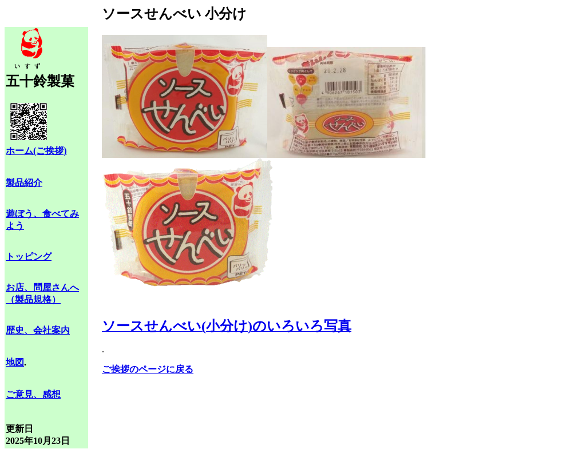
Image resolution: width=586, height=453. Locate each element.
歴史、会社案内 (38, 330)
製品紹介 (24, 183)
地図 (15, 362)
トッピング (29, 256)
